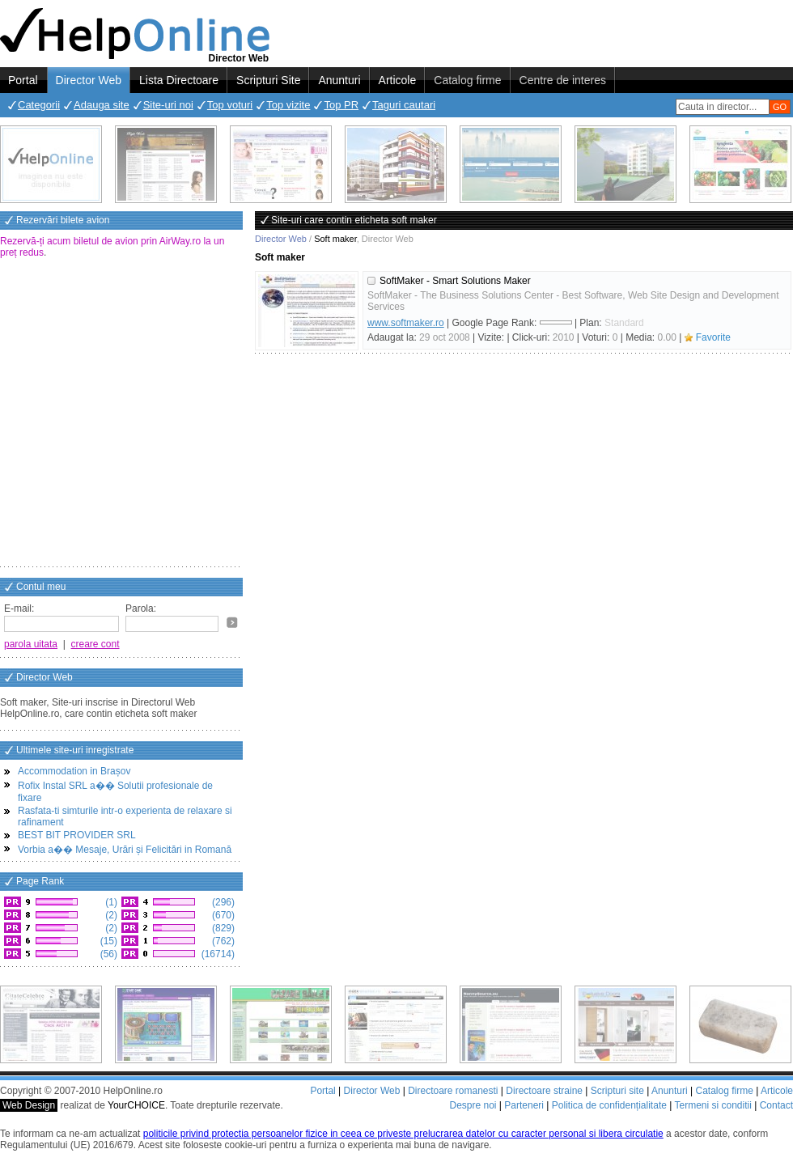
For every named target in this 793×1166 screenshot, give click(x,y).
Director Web (88, 80)
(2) (110, 915)
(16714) (216, 954)
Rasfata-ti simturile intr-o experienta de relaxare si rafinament (125, 816)
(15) (107, 941)
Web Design (28, 1105)
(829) (222, 928)
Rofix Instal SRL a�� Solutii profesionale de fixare (115, 791)
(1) (110, 902)
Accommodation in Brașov (74, 771)
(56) (107, 954)
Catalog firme (467, 80)
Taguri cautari (403, 105)
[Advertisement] (151, 414)
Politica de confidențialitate (609, 1105)
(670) (222, 915)
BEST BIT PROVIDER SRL (77, 835)
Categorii (39, 105)
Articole (398, 80)
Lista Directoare (178, 80)
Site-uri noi (168, 105)
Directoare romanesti (453, 1090)
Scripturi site (617, 1090)
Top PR (341, 105)
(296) (222, 902)
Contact (776, 1105)
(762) (222, 941)
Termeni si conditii (712, 1105)
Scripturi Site (268, 80)
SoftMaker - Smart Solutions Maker (455, 280)
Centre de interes (562, 80)
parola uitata (30, 644)
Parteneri (524, 1105)
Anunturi (339, 80)
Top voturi (229, 105)
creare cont (95, 644)
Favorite (713, 337)
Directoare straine (544, 1090)
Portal (23, 80)
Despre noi (472, 1105)
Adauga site (101, 105)
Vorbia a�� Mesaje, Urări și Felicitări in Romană (124, 849)
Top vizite (288, 105)
